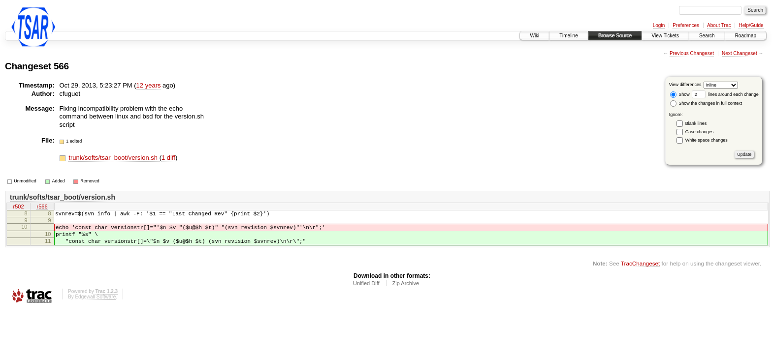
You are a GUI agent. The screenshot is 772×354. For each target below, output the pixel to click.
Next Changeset (739, 53)
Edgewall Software (95, 304)
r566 (41, 207)
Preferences (686, 25)
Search (707, 35)
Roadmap (745, 35)
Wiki (534, 35)
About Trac (719, 25)
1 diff (168, 157)
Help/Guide (751, 25)
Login (659, 25)
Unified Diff (366, 291)
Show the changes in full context (706, 103)
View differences (685, 84)
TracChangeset (640, 270)
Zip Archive (405, 291)
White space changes (706, 140)
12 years (148, 85)
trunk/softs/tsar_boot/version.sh (113, 157)
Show (680, 94)
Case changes (699, 131)
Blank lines (696, 123)
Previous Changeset (692, 53)
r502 (18, 207)
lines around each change (725, 94)
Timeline (568, 35)
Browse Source (615, 35)
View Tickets (665, 35)
